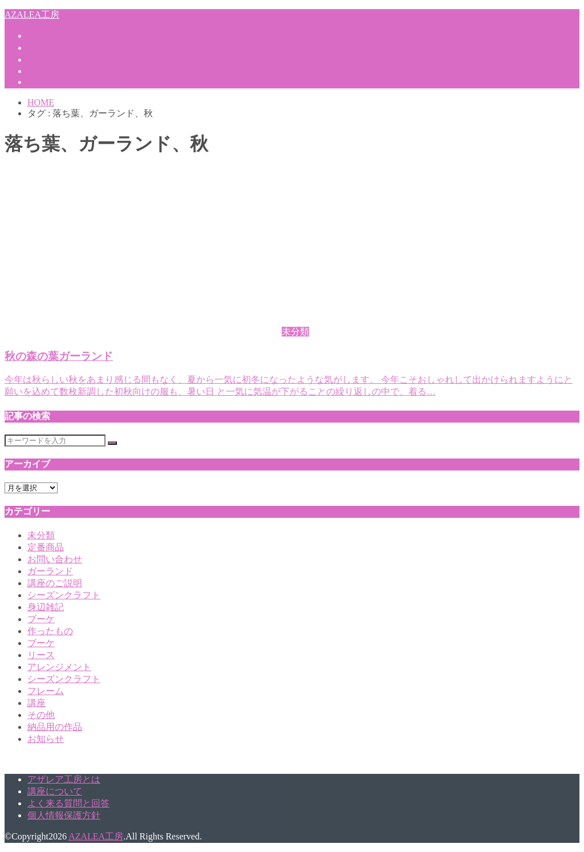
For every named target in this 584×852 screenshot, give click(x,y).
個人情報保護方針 (63, 815)
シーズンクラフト (63, 595)
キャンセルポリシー (68, 59)
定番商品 (45, 547)
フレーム (45, 691)
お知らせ (45, 739)
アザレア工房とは (63, 35)
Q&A (37, 71)
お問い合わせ (54, 559)
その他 (41, 715)
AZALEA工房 (32, 14)
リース (41, 655)
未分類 (41, 535)
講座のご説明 (54, 583)
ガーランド (50, 571)
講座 (36, 703)
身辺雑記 (45, 607)
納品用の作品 (54, 727)
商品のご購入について (73, 82)
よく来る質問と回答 (68, 803)
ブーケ (41, 619)
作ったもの (50, 631)
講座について (54, 47)
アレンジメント (59, 667)
